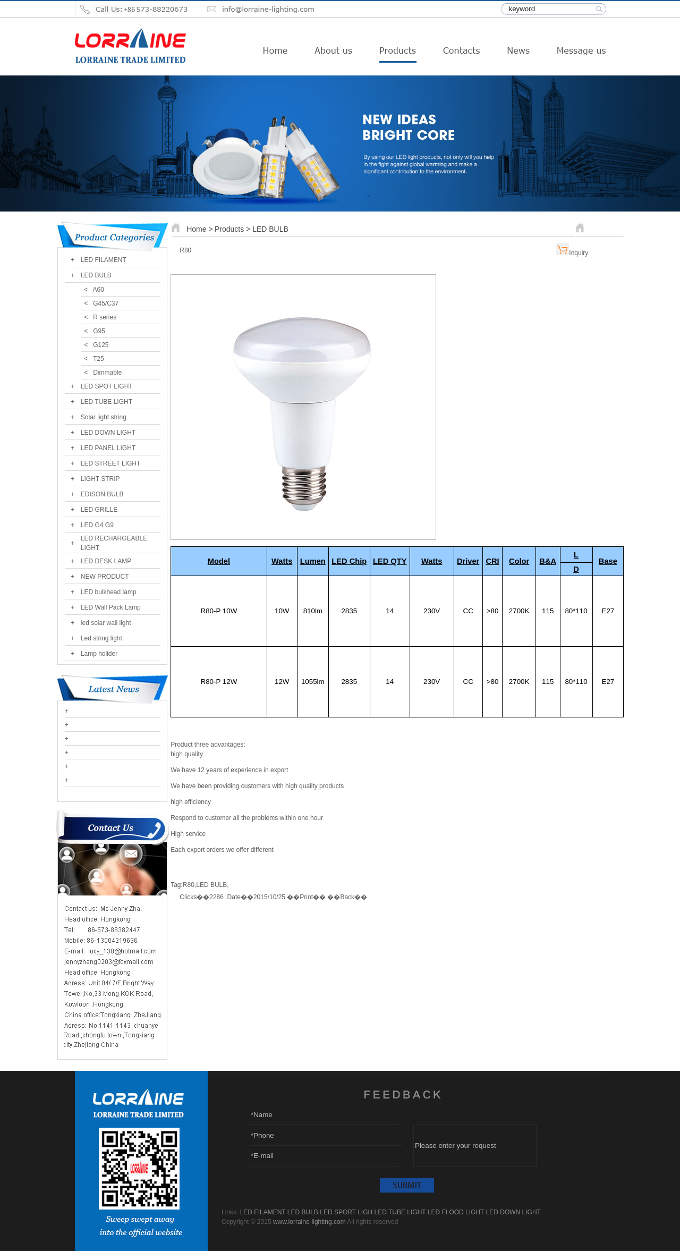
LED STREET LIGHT (110, 463)
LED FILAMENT (103, 260)
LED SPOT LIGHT (107, 386)
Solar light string (103, 417)
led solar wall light (106, 623)
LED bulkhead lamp (109, 592)
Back (347, 897)
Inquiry (578, 253)
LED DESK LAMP (106, 561)
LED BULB (96, 275)
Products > (233, 229)
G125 (100, 345)
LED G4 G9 (97, 525)
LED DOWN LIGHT (108, 432)
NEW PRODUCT (105, 576)
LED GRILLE (99, 509)
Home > (199, 229)
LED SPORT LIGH (346, 1212)
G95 (99, 331)
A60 (98, 289)
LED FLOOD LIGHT (456, 1212)
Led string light (101, 638)
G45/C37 (105, 303)
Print (306, 897)
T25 (98, 358)
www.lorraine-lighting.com (309, 1221)
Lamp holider (99, 653)
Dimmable (107, 372)
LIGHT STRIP (100, 479)
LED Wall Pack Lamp (111, 607)
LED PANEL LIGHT (108, 448)
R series (104, 317)
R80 (188, 885)
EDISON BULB (102, 494)
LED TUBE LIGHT (106, 401)
